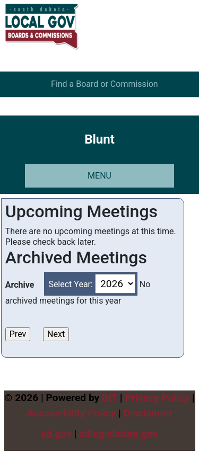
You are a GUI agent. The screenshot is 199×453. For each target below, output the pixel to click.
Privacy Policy (157, 398)
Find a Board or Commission (104, 84)
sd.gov (56, 434)
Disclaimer (148, 413)
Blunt (99, 139)
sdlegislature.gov (118, 434)
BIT (109, 398)
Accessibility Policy (71, 413)
